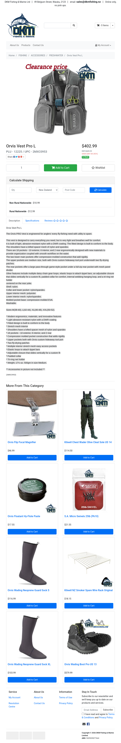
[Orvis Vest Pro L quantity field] (22, 167)
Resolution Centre (14, 705)
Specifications (32, 220)
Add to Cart (60, 167)
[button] (103, 45)
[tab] (14, 221)
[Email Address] (91, 710)
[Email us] (84, 724)
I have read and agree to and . (98, 716)
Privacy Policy (66, 703)
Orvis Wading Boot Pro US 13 (80, 664)
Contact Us (38, 45)
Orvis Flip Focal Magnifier (22, 442)
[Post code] (74, 190)
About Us (14, 45)
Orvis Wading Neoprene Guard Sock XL (29, 664)
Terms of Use (65, 697)
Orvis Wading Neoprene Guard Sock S (28, 590)
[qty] (20, 190)
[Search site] (74, 25)
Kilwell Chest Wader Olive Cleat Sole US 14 (88, 442)
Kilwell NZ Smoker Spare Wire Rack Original (88, 590)
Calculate (101, 190)
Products (25, 45)
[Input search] (57, 25)
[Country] (47, 190)
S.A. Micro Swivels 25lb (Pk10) (81, 516)
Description (14, 220)
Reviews (56, 220)
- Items (103, 25)
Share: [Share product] (15, 157)
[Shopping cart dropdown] (112, 25)
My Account (14, 697)
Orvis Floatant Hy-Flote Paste (24, 516)
